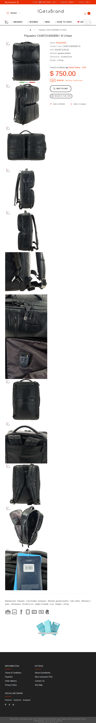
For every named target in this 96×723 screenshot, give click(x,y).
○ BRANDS (17, 20)
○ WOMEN (33, 20)
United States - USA (76, 66)
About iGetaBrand (42, 671)
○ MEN (46, 20)
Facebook (17, 698)
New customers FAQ (43, 675)
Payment (9, 675)
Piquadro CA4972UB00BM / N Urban (53, 28)
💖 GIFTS (81, 20)
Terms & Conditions (13, 671)
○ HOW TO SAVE (63, 20)
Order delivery (11, 679)
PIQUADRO (61, 41)
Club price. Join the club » (74, 79)
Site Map (39, 683)
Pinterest (8, 698)
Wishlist (13, 13)
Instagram (26, 698)
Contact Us (40, 679)
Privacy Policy (11, 683)
